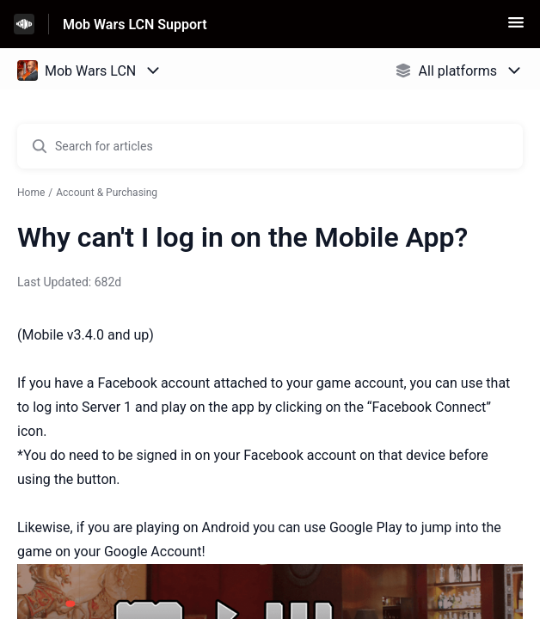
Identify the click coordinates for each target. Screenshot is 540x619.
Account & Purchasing (106, 193)
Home (31, 193)
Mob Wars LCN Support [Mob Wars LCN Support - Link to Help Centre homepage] (135, 24)
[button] (516, 28)
